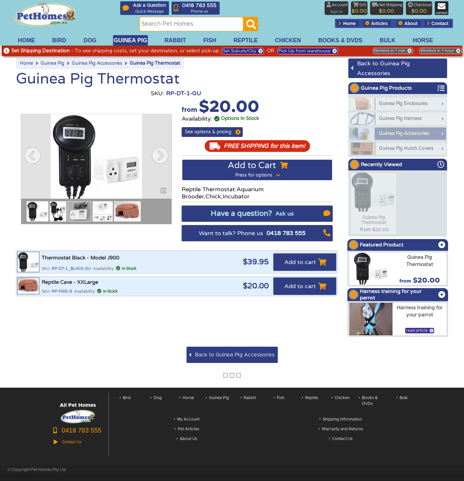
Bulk (402, 404)
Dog (156, 404)
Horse (186, 404)
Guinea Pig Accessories (97, 63)
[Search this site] (191, 24)
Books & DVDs (368, 404)
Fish (279, 404)
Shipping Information (340, 419)
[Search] (251, 26)
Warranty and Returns (340, 429)
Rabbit (248, 404)
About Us (186, 439)
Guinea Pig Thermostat (155, 63)
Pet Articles (186, 429)
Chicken (340, 404)
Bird (125, 404)
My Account (187, 419)
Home (26, 63)
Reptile (310, 404)
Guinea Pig (52, 63)
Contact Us (341, 439)
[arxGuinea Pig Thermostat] (397, 269)
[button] (32, 155)
